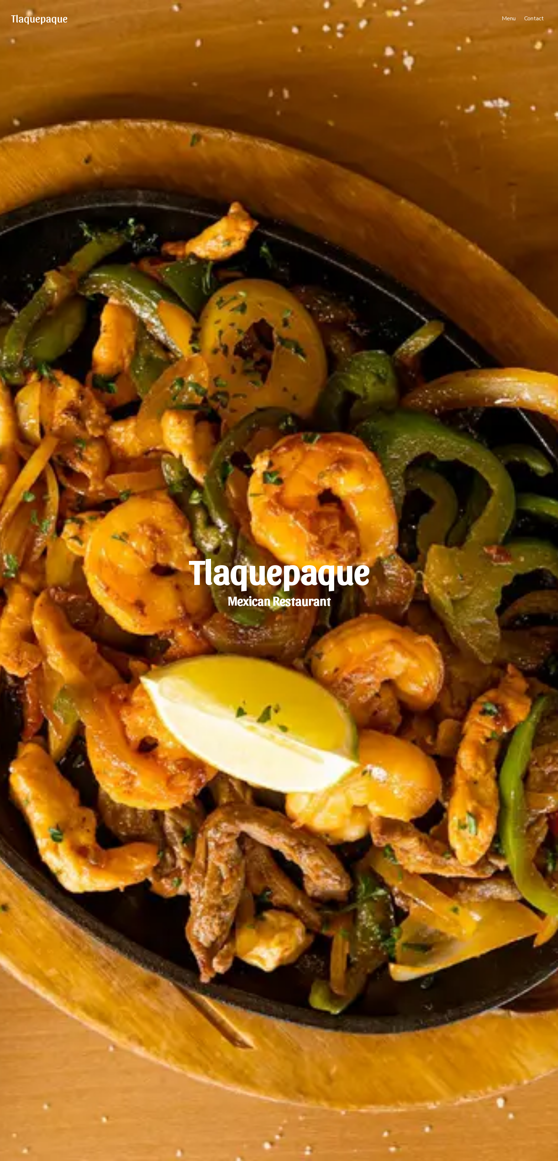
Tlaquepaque (39, 17)
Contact (534, 18)
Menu (509, 18)
